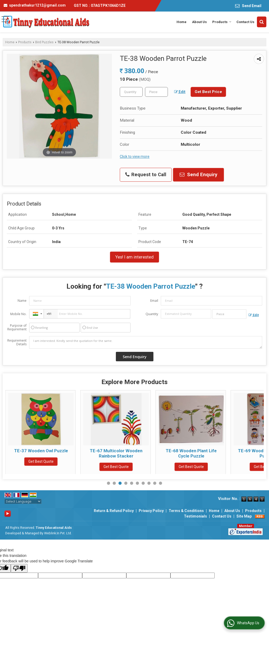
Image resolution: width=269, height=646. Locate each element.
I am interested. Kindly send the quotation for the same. (145, 342)
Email (154, 300)
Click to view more (134, 156)
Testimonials (195, 516)
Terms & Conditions (186, 511)
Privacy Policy (151, 511)
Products (221, 22)
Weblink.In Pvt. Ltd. (58, 533)
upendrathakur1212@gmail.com (37, 5)
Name (22, 300)
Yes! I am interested (134, 257)
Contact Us (245, 22)
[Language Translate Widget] (23, 501)
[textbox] (156, 92)
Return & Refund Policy (114, 511)
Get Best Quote (41, 467)
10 (160, 483)
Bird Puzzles (44, 42)
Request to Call (145, 174)
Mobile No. (18, 314)
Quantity (152, 314)
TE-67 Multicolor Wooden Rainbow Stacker (191, 453)
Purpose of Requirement (17, 327)
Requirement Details (17, 342)
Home (182, 22)
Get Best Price (208, 91)
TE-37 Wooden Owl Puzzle (116, 450)
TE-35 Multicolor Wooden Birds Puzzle (41, 453)
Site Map (244, 516)
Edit (179, 92)
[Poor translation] (19, 568)
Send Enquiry (198, 174)
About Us (199, 22)
